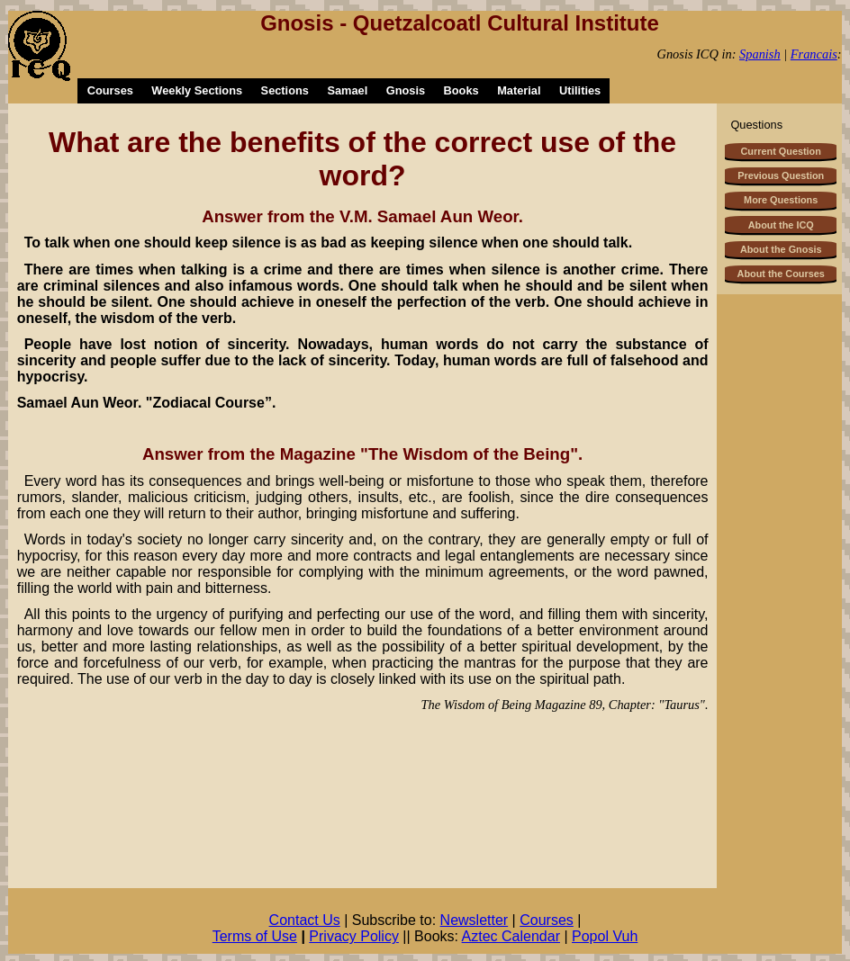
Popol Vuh (605, 936)
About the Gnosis (781, 249)
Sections (285, 90)
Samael (347, 90)
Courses (110, 90)
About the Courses (781, 273)
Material (518, 90)
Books (461, 90)
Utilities (580, 90)
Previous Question (780, 175)
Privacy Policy (354, 936)
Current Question (780, 151)
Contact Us (304, 920)
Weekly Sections (196, 90)
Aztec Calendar (511, 936)
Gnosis (405, 90)
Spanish (760, 54)
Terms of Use (254, 936)
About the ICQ (781, 225)
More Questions (781, 199)
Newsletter (474, 920)
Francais (814, 54)
